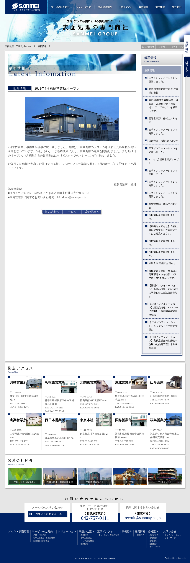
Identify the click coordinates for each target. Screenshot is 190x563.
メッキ (12, 531)
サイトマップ (170, 538)
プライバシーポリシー (174, 535)
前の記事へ (52, 211)
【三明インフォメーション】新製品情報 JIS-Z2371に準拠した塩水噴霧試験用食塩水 (163, 309)
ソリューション (67, 531)
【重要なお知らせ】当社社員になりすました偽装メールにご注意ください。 (163, 230)
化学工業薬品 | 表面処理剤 (44, 538)
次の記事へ (92, 211)
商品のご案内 (86, 531)
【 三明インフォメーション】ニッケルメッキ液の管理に (163, 326)
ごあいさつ (154, 535)
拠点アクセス (20, 368)
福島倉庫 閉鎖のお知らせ (162, 263)
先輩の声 (140, 535)
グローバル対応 (39, 535)
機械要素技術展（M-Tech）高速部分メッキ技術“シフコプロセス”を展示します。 (164, 274)
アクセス (163, 46)
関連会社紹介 (20, 460)
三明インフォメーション (125, 7)
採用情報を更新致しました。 (162, 217)
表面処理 (24, 531)
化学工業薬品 (86, 538)
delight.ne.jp (181, 558)
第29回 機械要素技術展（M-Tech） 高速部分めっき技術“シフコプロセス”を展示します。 (164, 105)
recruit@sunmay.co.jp (143, 518)
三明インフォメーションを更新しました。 (163, 79)
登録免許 (153, 544)
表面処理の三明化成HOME (18, 46)
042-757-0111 (95, 518)
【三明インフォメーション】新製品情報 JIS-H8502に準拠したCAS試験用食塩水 (163, 291)
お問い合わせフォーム (48, 514)
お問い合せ (169, 531)
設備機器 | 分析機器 (41, 541)
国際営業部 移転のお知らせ (163, 120)
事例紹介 (127, 531)
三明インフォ (105, 531)
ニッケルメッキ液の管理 (109, 535)
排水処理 (84, 544)
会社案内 (153, 531)
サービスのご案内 (42, 531)
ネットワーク (154, 547)
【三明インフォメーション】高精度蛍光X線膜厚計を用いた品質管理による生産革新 (163, 342)
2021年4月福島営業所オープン (164, 161)
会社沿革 (153, 541)
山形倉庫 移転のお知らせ (163, 140)
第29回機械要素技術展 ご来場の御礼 (163, 91)
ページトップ (186, 67)
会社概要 (153, 538)
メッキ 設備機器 (87, 541)
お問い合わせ (186, 45)
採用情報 (140, 531)
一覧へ (72, 211)
